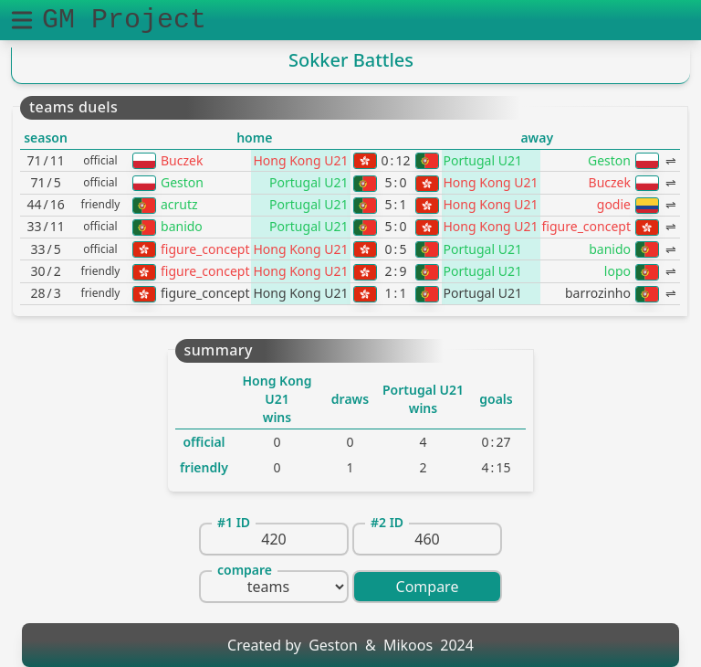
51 (396, 204)
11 (396, 293)
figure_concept (586, 226)
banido (182, 226)
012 (396, 160)
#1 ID (233, 522)
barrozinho (598, 293)
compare (244, 569)
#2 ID (387, 522)
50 (396, 182)
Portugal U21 (483, 160)
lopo (617, 271)
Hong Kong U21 (300, 160)
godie (614, 204)
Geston (609, 160)
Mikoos (408, 645)
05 (396, 249)
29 (396, 271)
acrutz (179, 204)
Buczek (182, 160)
